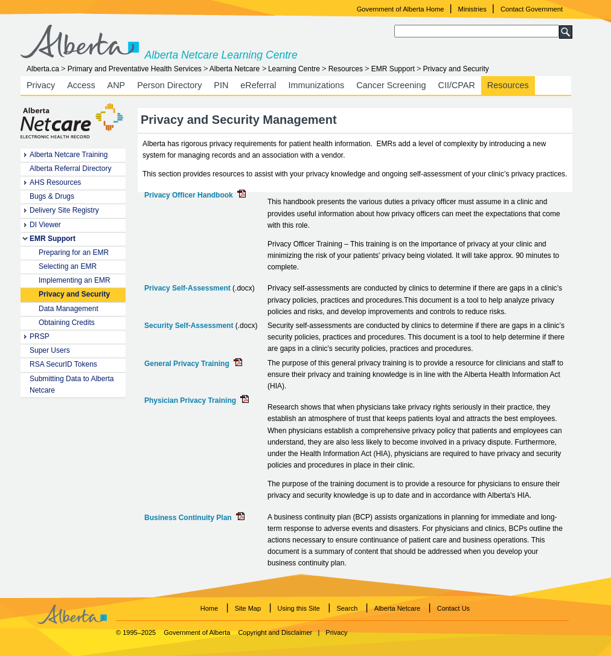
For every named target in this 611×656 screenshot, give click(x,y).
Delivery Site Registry (64, 210)
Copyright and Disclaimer (275, 632)
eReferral (258, 85)
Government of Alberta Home (400, 9)
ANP (116, 85)
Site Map (248, 608)
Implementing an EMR (74, 280)
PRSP (40, 336)
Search (346, 608)
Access (81, 85)
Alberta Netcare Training (68, 154)
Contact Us (453, 608)
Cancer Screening (391, 85)
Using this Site (299, 608)
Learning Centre (294, 69)
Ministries (472, 9)
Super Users (50, 350)
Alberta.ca (43, 69)
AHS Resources (55, 182)
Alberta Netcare (235, 69)
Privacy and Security (74, 294)
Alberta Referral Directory (70, 168)
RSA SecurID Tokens (63, 364)
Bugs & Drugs (52, 196)
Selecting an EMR (68, 266)
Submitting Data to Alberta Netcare (72, 384)
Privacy (41, 85)
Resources (345, 69)
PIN (221, 85)
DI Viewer (45, 224)
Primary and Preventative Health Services (135, 69)
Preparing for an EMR (74, 252)
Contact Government (532, 9)
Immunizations (317, 85)
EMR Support (393, 69)
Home (209, 608)
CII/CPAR (456, 85)
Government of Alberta (197, 632)
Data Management (68, 308)
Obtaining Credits (67, 322)
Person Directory (169, 85)
